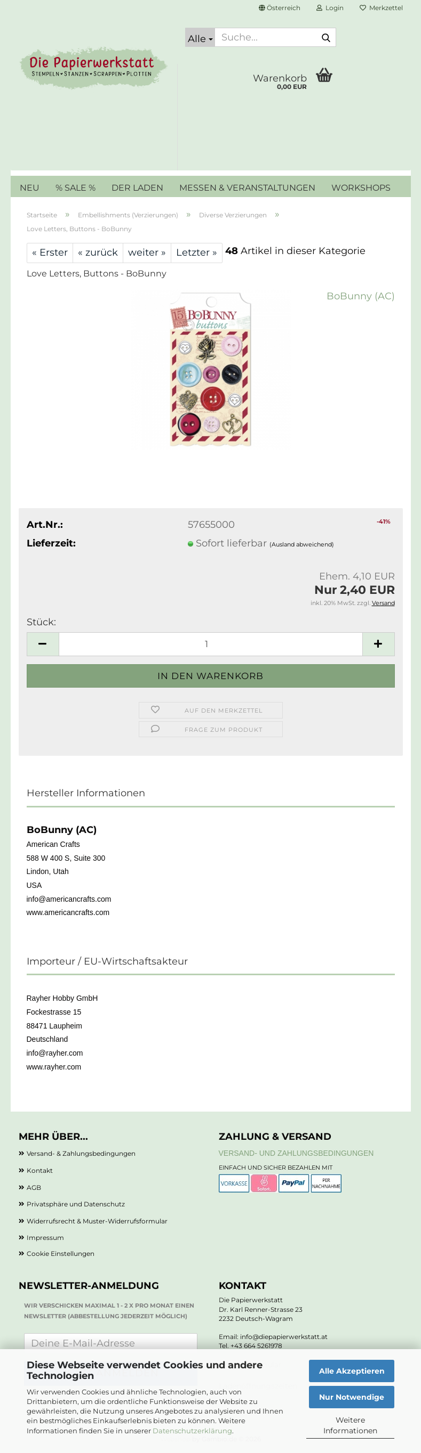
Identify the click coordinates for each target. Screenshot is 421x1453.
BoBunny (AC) (361, 296)
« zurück (98, 252)
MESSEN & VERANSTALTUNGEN (247, 188)
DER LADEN (137, 188)
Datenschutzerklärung (192, 1430)
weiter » (147, 252)
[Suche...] (200, 37)
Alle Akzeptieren (352, 1371)
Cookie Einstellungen (60, 1254)
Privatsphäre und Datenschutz (76, 1204)
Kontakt (40, 1170)
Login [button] (330, 8)
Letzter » (196, 252)
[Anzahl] (211, 644)
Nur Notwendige (351, 1397)
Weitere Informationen (350, 1425)
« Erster (50, 252)
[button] (279, 8)
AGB (34, 1187)
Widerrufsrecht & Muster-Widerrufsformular (97, 1221)
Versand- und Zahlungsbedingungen (296, 1153)
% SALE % (75, 188)
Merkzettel (381, 8)
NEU (29, 188)
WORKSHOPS (361, 188)
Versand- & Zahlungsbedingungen (81, 1153)
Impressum (45, 1238)
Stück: (41, 622)
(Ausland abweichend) (301, 544)
